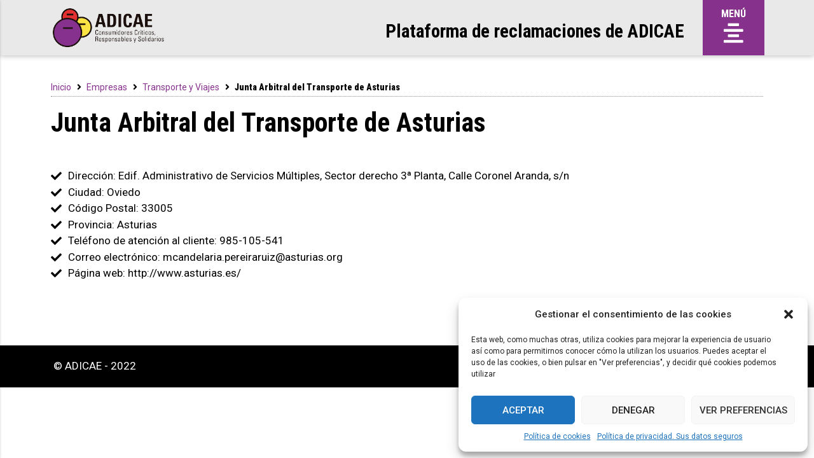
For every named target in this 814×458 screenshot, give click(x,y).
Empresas (106, 87)
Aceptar (523, 410)
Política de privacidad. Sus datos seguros (670, 436)
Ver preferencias (743, 410)
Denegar (633, 410)
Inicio (61, 87)
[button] (788, 314)
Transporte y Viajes (180, 87)
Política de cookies (557, 436)
